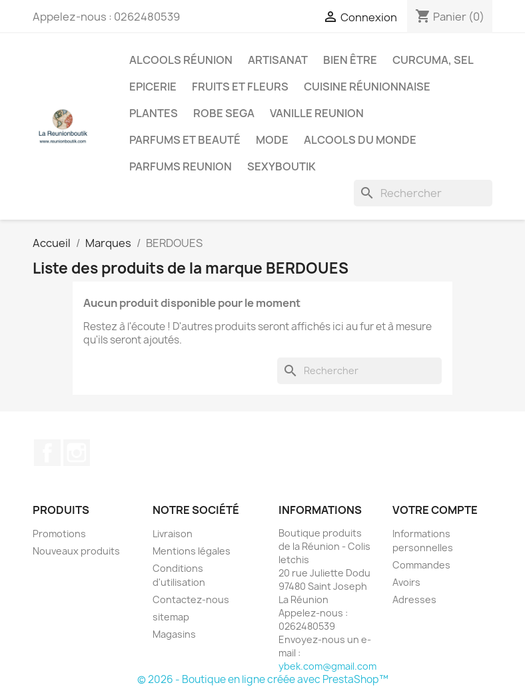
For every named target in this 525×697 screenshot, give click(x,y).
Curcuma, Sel (433, 60)
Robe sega (224, 113)
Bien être (350, 60)
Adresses (414, 599)
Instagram (76, 452)
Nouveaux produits (76, 551)
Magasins (174, 634)
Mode (272, 139)
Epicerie (153, 86)
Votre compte (435, 510)
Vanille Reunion (317, 113)
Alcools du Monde (360, 139)
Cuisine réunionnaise (367, 86)
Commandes (421, 565)
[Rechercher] (423, 193)
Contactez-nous (191, 599)
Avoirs (406, 582)
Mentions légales (192, 551)
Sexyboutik (281, 166)
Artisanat (278, 60)
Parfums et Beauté (185, 139)
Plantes (153, 113)
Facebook (47, 452)
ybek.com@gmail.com (327, 666)
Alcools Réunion (181, 60)
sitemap (171, 616)
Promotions (59, 533)
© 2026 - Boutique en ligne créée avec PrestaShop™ (262, 679)
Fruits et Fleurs (240, 86)
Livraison (173, 533)
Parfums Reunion (180, 166)
